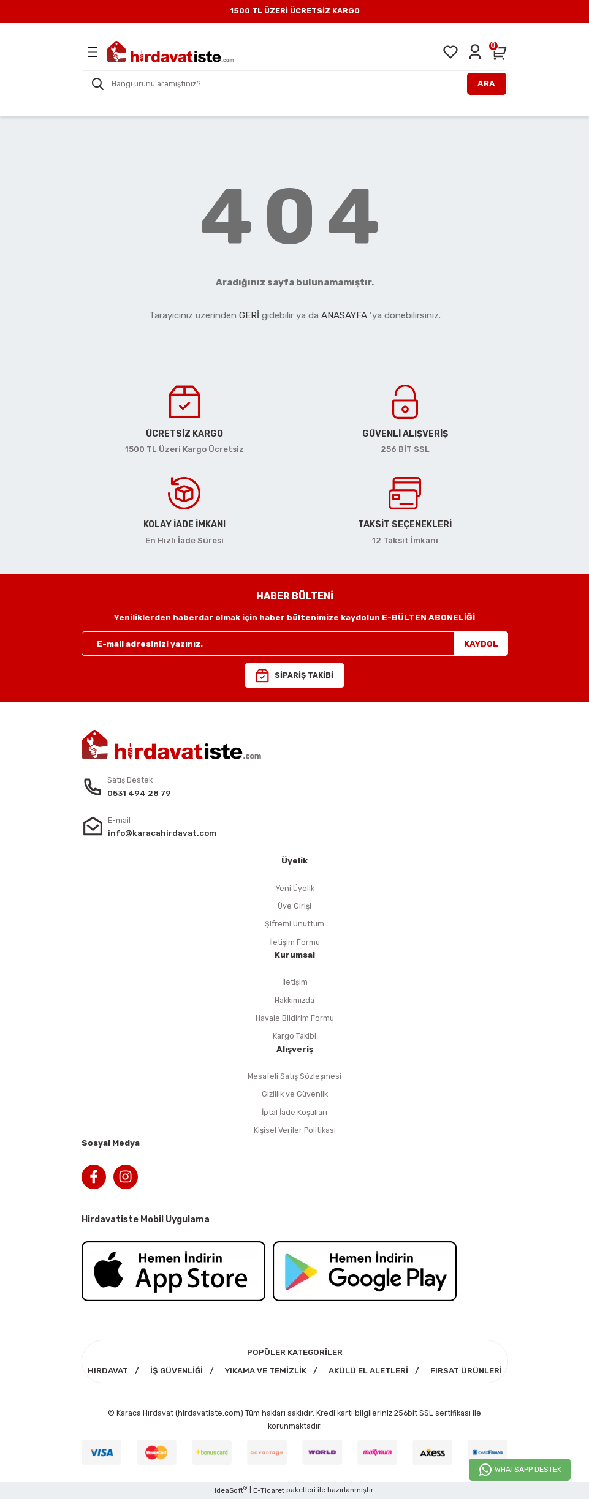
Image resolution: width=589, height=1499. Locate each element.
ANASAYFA (344, 315)
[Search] (295, 83)
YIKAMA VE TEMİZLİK (265, 1370)
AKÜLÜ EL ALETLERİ (368, 1370)
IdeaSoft (231, 1490)
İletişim (295, 981)
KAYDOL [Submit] (481, 643)
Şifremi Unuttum (294, 923)
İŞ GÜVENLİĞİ (176, 1370)
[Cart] (499, 52)
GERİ (249, 315)
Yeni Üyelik (294, 888)
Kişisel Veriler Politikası (295, 1130)
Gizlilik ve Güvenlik (295, 1094)
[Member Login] (475, 52)
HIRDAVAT (108, 1370)
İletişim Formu (294, 942)
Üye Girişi (294, 906)
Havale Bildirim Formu (295, 1018)
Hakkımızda (294, 1000)
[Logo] (170, 51)
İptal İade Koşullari (294, 1112)
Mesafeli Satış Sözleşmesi (294, 1076)
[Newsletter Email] (295, 643)
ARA (486, 83)
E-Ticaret (268, 1490)
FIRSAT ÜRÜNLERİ (466, 1370)
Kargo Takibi (294, 1035)
